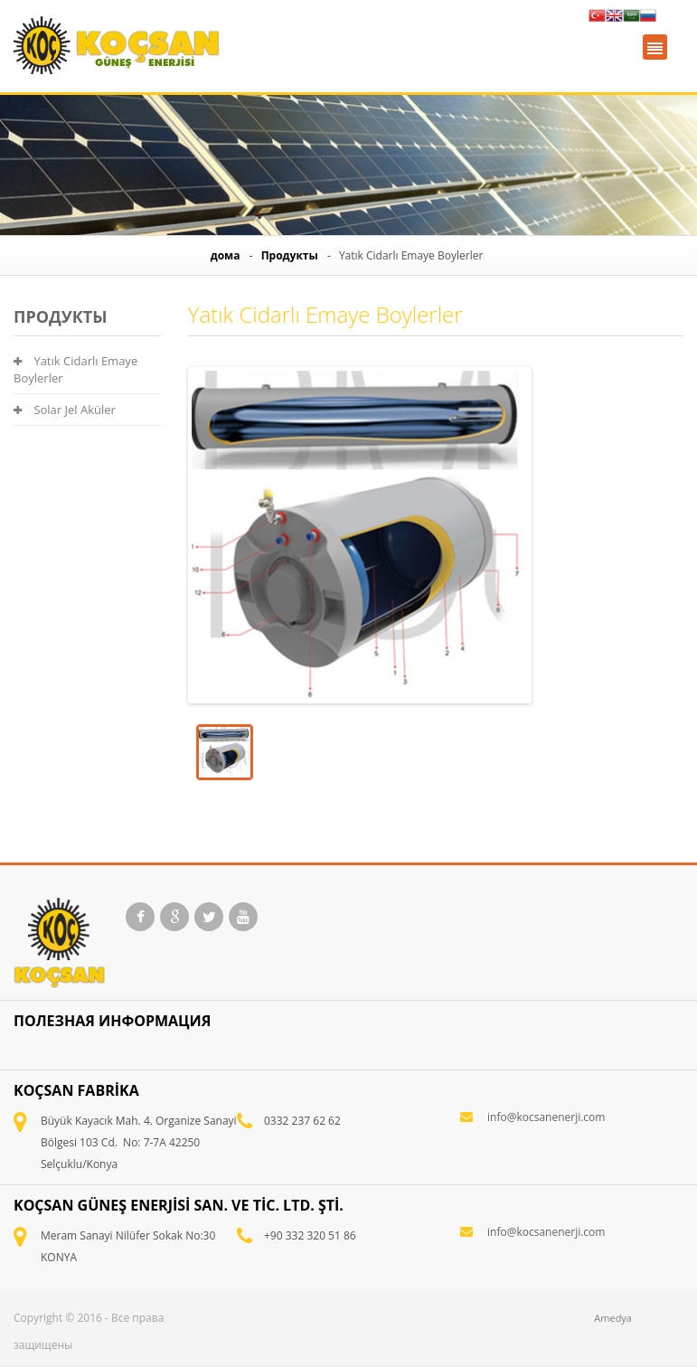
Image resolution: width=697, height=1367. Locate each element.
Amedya (613, 1318)
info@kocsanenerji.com (546, 1117)
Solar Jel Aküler (65, 409)
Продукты (289, 255)
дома (225, 255)
